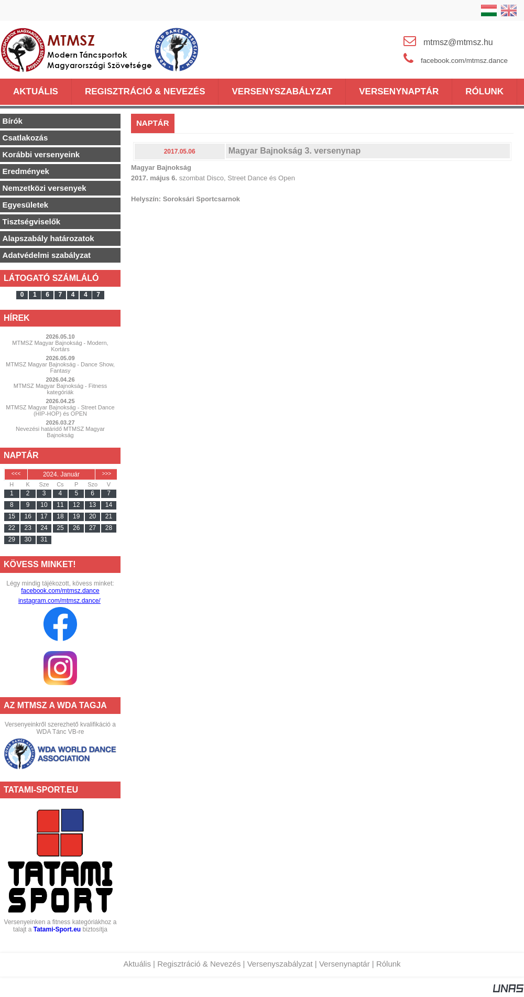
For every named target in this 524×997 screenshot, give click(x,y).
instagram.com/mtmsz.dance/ (59, 600)
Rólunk (388, 963)
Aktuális (137, 963)
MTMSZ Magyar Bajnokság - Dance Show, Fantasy (60, 367)
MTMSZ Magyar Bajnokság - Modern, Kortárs (60, 346)
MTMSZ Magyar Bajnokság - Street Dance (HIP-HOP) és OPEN (60, 410)
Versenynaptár (344, 963)
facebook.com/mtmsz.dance (60, 590)
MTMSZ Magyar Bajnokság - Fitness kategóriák (60, 389)
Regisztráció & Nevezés (199, 963)
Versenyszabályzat (280, 963)
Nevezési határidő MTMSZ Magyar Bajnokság (60, 432)
